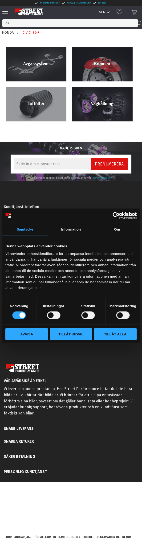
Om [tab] (117, 229)
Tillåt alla (115, 334)
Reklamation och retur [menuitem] (114, 537)
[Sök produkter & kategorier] (70, 23)
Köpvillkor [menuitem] (42, 537)
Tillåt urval (70, 334)
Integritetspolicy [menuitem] (66, 537)
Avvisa (26, 334)
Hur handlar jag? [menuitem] (18, 537)
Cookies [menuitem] (88, 537)
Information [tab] (71, 229)
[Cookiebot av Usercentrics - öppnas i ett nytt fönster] (116, 215)
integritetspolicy (102, 177)
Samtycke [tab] (24, 229)
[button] (6, 12)
